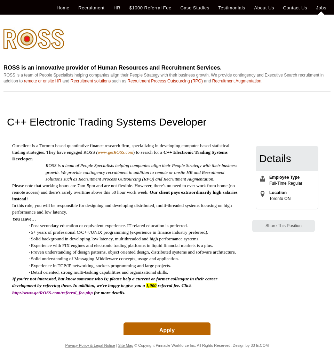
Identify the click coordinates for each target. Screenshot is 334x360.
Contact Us (295, 7)
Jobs (321, 7)
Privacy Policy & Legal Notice (90, 345)
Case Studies (194, 7)
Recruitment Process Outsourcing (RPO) (165, 81)
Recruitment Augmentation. (237, 81)
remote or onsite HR (42, 81)
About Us (264, 7)
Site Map (125, 345)
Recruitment (91, 7)
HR (116, 7)
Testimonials (231, 7)
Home (63, 7)
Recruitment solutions (91, 81)
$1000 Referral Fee (150, 7)
